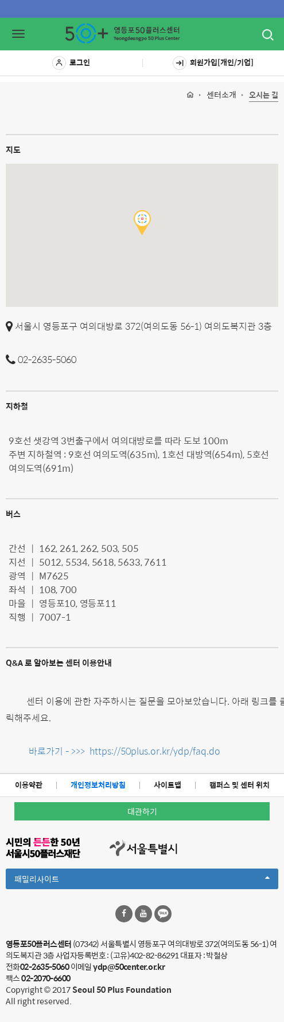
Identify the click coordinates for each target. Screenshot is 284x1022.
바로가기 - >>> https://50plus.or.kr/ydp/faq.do (123, 751)
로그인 (71, 63)
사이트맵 (167, 785)
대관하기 (142, 811)
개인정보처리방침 (98, 785)
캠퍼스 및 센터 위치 (239, 785)
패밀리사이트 (142, 880)
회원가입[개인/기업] (213, 63)
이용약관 (28, 785)
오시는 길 (263, 95)
